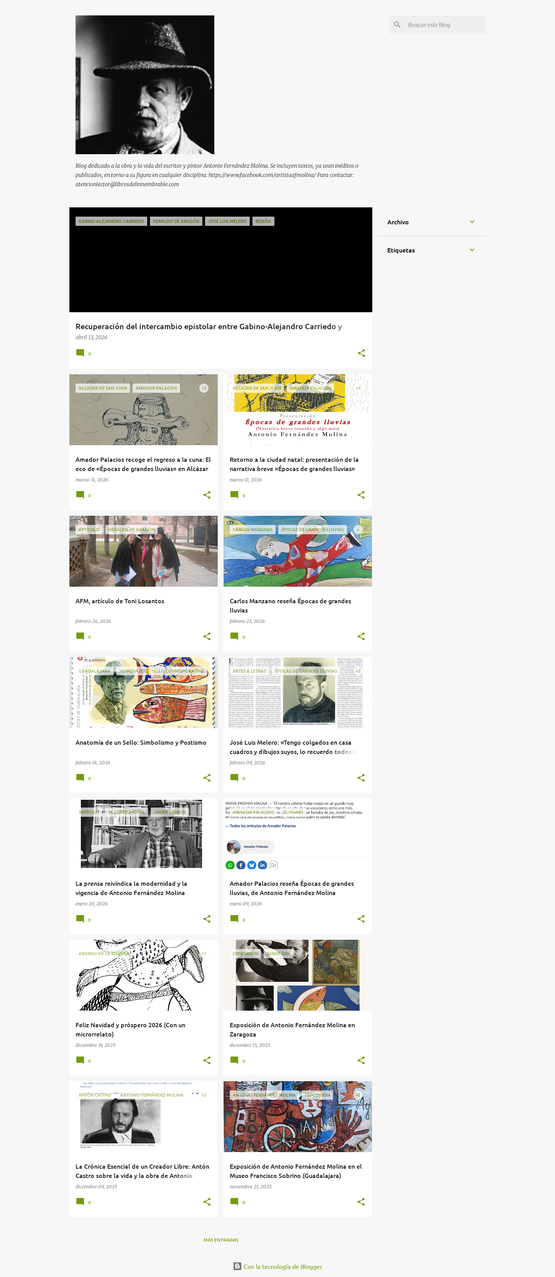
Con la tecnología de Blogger (277, 1266)
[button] (361, 353)
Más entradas (221, 1240)
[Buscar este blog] (445, 24)
